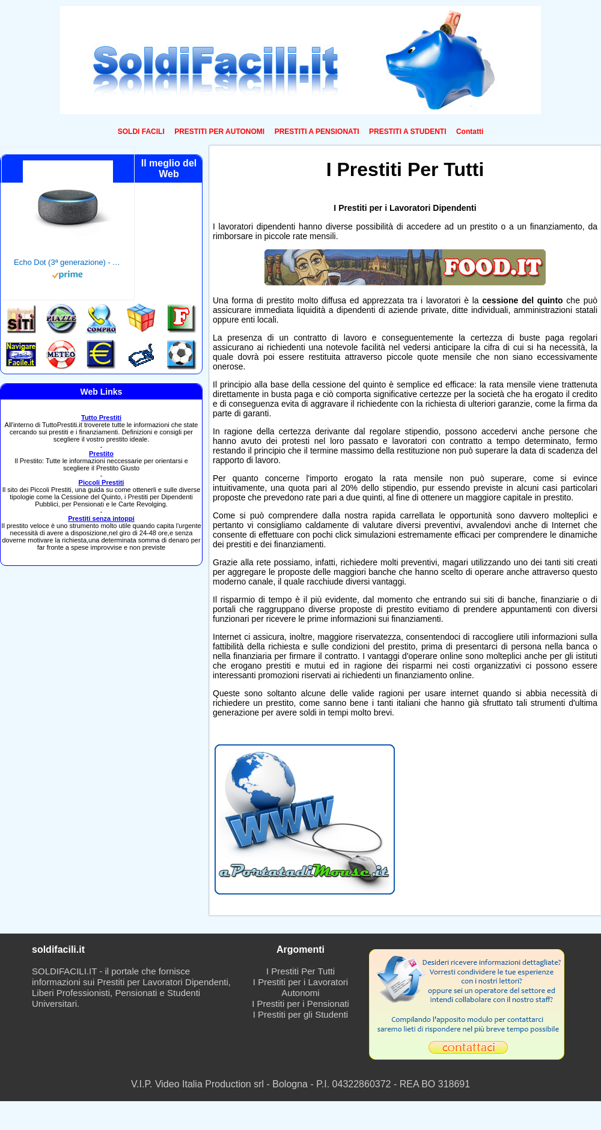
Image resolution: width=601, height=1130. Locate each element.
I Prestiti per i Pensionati (300, 1003)
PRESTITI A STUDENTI (407, 131)
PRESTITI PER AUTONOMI (219, 131)
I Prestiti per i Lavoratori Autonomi (300, 987)
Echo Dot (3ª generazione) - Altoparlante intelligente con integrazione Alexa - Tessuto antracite (68, 262)
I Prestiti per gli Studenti (300, 1014)
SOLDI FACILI (141, 131)
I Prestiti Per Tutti (300, 971)
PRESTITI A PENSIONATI (317, 131)
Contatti (469, 131)
